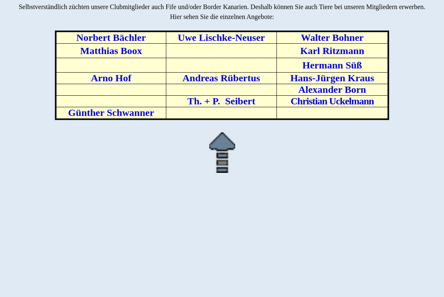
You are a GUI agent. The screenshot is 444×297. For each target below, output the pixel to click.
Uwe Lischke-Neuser (221, 37)
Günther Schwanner (111, 112)
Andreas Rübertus (221, 78)
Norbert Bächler (111, 37)
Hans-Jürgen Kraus (332, 78)
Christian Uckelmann (332, 101)
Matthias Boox (111, 50)
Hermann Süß (332, 65)
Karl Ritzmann (332, 50)
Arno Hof (111, 78)
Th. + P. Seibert (221, 101)
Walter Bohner (332, 37)
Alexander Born (332, 89)
